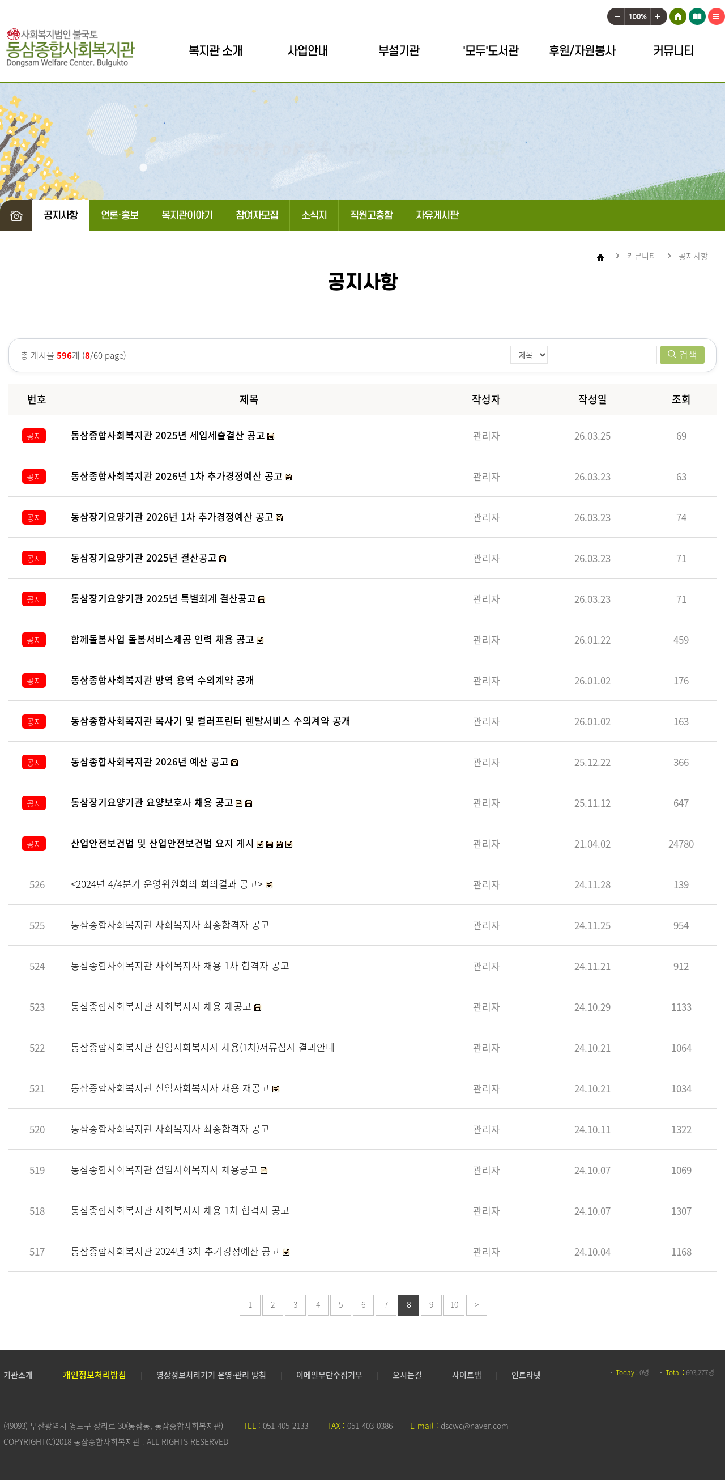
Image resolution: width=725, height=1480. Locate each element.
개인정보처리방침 (94, 1374)
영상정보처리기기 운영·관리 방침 (211, 1374)
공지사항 (61, 215)
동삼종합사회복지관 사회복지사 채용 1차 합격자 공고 (180, 965)
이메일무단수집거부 (329, 1374)
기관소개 (18, 1374)
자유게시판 (437, 215)
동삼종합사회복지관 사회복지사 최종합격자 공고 (170, 924)
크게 (659, 14)
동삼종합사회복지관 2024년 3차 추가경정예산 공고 (177, 1251)
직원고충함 (371, 215)
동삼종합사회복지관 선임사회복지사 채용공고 (166, 1169)
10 (454, 1304)
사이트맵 (716, 14)
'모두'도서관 (490, 51)
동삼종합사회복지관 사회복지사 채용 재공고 (162, 1006)
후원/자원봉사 (582, 51)
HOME (677, 14)
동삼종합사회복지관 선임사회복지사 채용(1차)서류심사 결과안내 (203, 1047)
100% (637, 14)
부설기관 (398, 51)
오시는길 (407, 1374)
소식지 (314, 215)
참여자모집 (257, 215)
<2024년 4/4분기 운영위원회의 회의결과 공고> (168, 884)
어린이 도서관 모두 (697, 14)
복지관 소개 (215, 51)
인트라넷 (526, 1374)
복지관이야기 (186, 215)
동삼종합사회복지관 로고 (70, 47)
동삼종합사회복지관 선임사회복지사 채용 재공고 (171, 1088)
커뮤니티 (673, 51)
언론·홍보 (119, 215)
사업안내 (307, 51)
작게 (615, 14)
